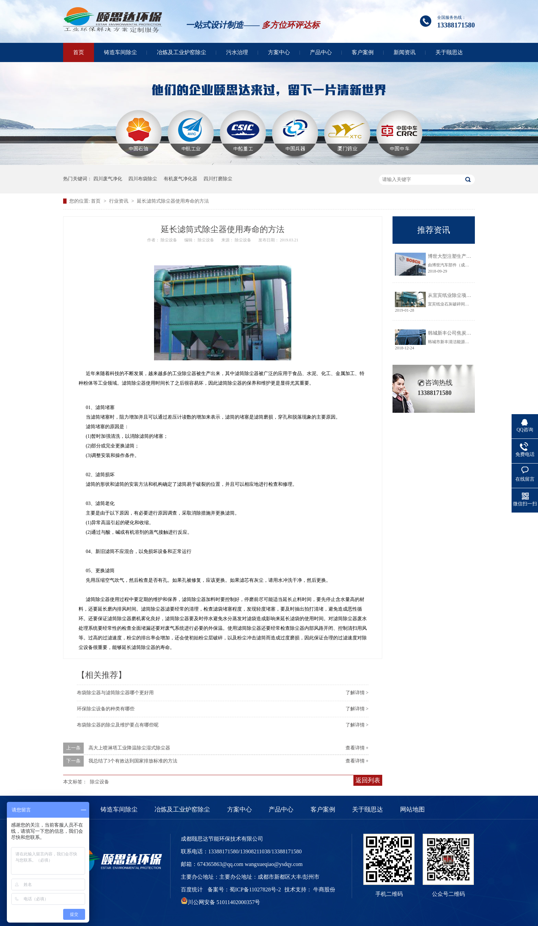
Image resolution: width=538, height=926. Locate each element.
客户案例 (363, 52)
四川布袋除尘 (142, 178)
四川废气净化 (107, 178)
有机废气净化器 (180, 178)
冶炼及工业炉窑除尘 (181, 52)
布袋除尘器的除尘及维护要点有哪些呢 (118, 724)
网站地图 (412, 809)
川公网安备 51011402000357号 (220, 902)
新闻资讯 (405, 52)
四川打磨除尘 (217, 178)
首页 (78, 52)
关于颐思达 (449, 52)
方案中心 (279, 52)
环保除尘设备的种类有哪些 (105, 708)
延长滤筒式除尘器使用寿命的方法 (173, 201)
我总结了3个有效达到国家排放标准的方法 (133, 760)
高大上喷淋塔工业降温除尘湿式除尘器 (129, 747)
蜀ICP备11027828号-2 (255, 889)
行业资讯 (119, 201)
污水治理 (237, 52)
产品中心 (321, 52)
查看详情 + (357, 747)
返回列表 (367, 780)
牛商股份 (324, 889)
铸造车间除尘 (120, 52)
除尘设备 (99, 781)
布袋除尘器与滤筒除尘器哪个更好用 (115, 692)
